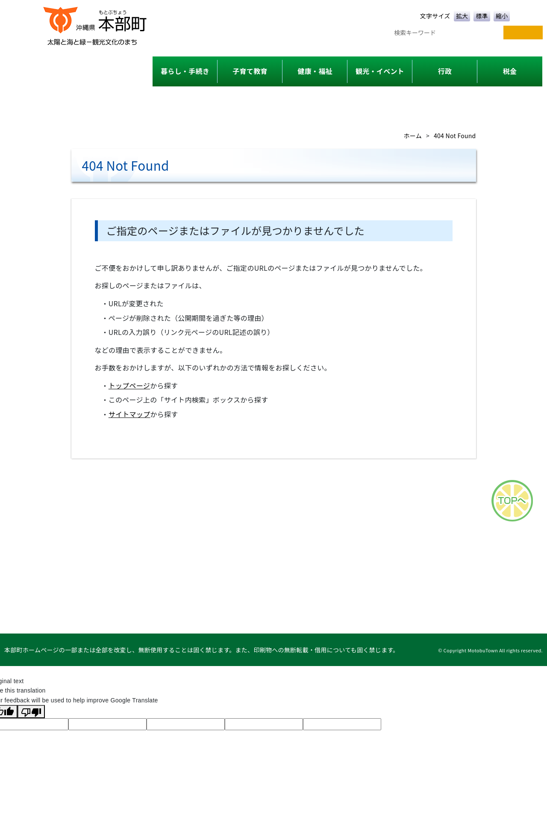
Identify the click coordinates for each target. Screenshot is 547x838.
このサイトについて (421, 580)
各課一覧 (320, 580)
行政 (445, 71)
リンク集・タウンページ (504, 580)
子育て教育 (249, 71)
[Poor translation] (31, 711)
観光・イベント (380, 71)
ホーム (413, 135)
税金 (510, 71)
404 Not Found (455, 135)
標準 (482, 16)
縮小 (502, 16)
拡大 (462, 16)
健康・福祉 (314, 71)
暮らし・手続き (185, 71)
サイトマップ (129, 414)
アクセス (362, 580)
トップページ (129, 385)
